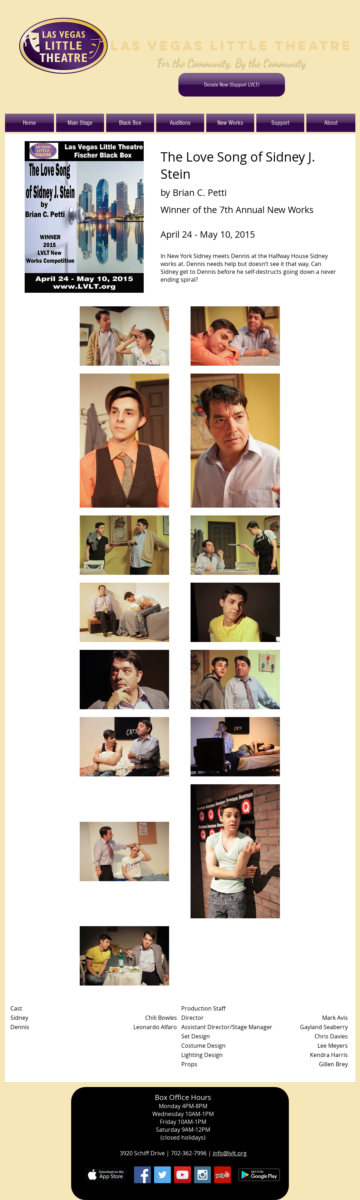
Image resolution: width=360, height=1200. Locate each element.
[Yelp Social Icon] (222, 1174)
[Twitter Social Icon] (162, 1174)
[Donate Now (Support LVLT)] (231, 85)
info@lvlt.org (230, 1153)
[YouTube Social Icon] (182, 1174)
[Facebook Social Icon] (142, 1174)
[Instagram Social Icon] (202, 1174)
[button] (80, 123)
